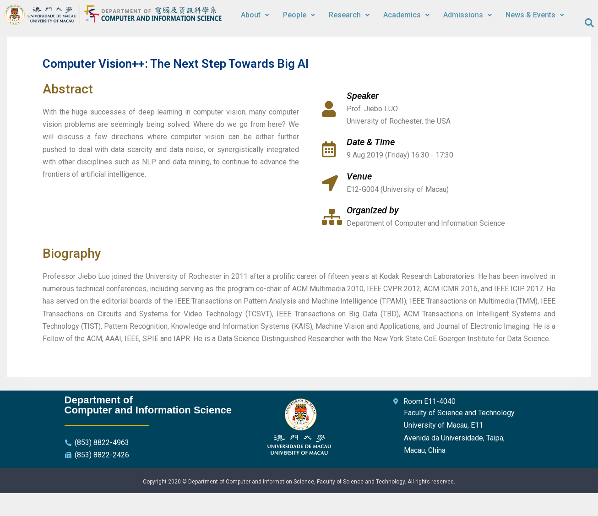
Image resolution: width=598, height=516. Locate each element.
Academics (406, 15)
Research (349, 15)
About (255, 15)
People (299, 15)
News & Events (535, 15)
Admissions (467, 15)
